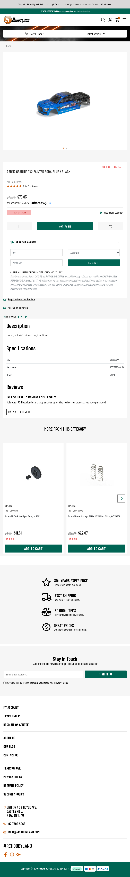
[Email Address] (43, 674)
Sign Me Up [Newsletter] (105, 674)
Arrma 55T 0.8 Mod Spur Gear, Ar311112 (33, 511)
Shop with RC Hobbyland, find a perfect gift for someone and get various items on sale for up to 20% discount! (65, 4)
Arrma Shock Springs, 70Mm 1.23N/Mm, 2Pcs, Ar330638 (96, 511)
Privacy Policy (61, 682)
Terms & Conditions (39, 682)
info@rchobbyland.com (21, 832)
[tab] (63, 148)
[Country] (94, 252)
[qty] (36, 252)
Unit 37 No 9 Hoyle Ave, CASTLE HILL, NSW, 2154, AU (22, 811)
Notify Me (65, 226)
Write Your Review (30, 186)
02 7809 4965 (14, 824)
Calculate (93, 262)
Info (49, 202)
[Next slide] (121, 499)
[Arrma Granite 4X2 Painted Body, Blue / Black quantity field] (19, 226)
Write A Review (19, 411)
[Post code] (36, 262)
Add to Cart (33, 548)
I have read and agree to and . (35, 682)
